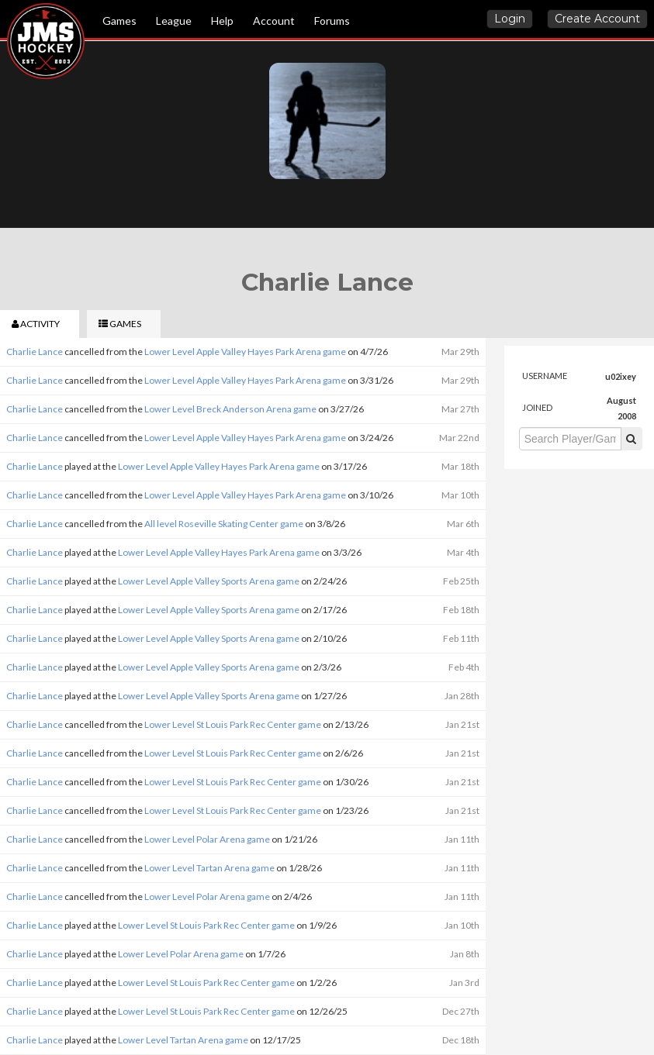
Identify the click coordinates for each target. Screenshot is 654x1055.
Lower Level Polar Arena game (207, 839)
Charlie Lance (34, 351)
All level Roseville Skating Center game (223, 523)
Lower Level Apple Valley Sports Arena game (208, 581)
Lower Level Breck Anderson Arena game (230, 409)
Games (119, 20)
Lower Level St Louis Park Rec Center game (232, 724)
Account (274, 20)
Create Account (597, 19)
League (174, 20)
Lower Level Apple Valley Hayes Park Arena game (245, 351)
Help (222, 20)
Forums (332, 20)
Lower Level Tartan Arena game (209, 868)
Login (509, 19)
